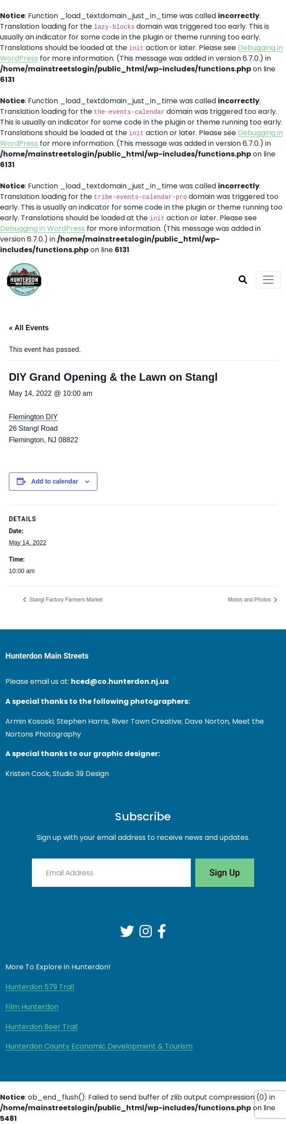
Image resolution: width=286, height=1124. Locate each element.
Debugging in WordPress (42, 228)
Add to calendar (54, 481)
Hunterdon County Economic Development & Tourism (99, 1046)
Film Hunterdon (31, 1007)
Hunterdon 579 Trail (39, 987)
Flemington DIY (33, 417)
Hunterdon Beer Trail (41, 1027)
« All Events (29, 328)
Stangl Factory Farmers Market (65, 600)
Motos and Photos (250, 600)
